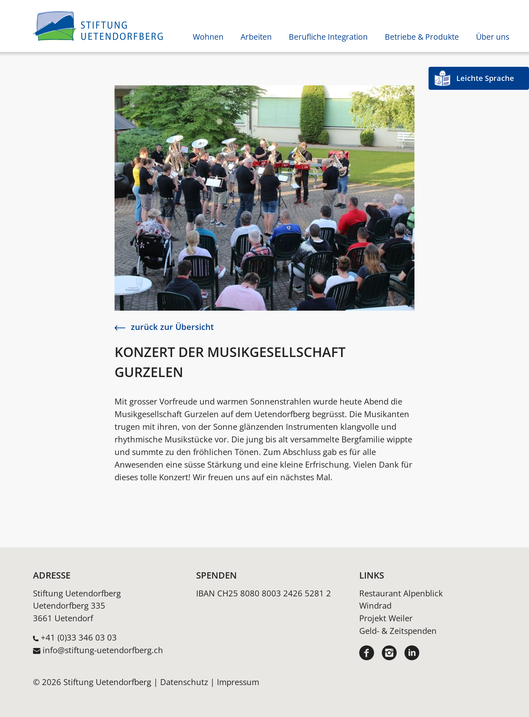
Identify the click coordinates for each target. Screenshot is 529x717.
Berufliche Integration (328, 37)
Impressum (238, 682)
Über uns (492, 37)
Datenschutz (184, 682)
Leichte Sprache (485, 78)
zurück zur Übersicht (164, 326)
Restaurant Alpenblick (401, 593)
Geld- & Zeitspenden (398, 630)
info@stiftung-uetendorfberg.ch (103, 650)
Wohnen (208, 37)
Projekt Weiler (386, 618)
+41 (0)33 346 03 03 (79, 637)
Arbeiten (256, 37)
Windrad (375, 605)
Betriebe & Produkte (422, 37)
